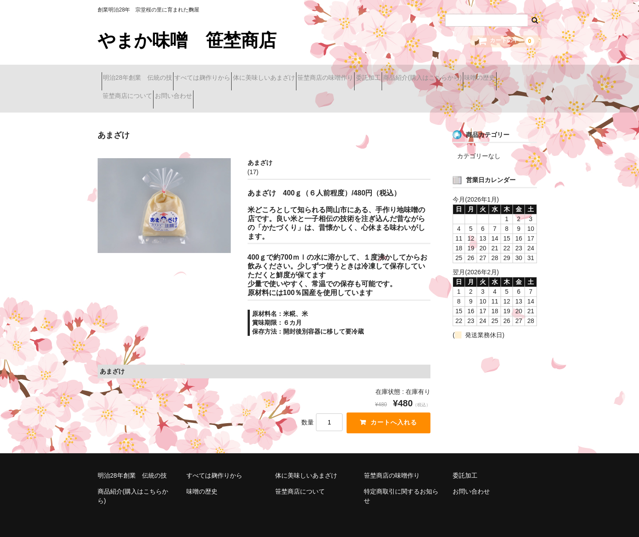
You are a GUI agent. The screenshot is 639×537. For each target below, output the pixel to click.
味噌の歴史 (218, 92)
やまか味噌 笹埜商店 (187, 40)
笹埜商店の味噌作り (376, 74)
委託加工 (434, 74)
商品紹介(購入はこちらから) (145, 92)
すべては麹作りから (222, 74)
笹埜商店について (277, 92)
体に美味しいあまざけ (299, 74)
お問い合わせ (339, 92)
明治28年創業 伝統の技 (141, 74)
